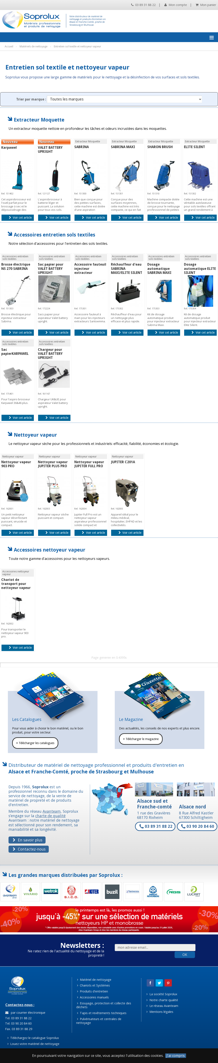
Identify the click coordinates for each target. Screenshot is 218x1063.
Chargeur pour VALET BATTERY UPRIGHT (50, 354)
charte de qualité (50, 815)
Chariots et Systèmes (93, 985)
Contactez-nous (29, 849)
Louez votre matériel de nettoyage (33, 1044)
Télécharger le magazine (141, 739)
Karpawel (9, 148)
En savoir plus (27, 839)
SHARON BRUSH (160, 147)
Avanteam (52, 811)
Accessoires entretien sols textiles (54, 234)
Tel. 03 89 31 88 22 (18, 1018)
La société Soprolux (161, 994)
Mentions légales (159, 1012)
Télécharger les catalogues (35, 743)
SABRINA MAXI (123, 147)
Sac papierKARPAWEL (15, 352)
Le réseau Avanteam (162, 1006)
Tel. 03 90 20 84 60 (18, 1023)
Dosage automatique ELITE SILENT (200, 268)
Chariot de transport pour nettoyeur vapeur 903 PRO (16, 586)
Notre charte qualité (162, 1000)
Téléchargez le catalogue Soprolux (33, 1038)
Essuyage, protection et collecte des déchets (103, 1005)
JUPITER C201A (123, 462)
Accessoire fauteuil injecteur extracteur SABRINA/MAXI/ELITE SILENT (91, 272)
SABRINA (81, 147)
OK (184, 954)
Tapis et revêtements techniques (101, 1013)
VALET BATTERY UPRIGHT (50, 150)
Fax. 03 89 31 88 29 (18, 1029)
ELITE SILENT (194, 147)
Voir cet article (20, 217)
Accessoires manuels (93, 997)
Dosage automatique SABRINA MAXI (159, 268)
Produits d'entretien (92, 991)
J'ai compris (175, 1055)
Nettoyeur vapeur (35, 435)
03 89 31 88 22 (143, 5)
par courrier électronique (25, 1013)
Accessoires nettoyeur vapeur (49, 549)
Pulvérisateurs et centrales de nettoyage (99, 1021)
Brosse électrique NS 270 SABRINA (15, 266)
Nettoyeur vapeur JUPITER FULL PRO (89, 464)
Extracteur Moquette (39, 119)
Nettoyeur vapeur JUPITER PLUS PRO (53, 464)
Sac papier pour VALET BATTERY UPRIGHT (50, 268)
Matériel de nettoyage (94, 980)
